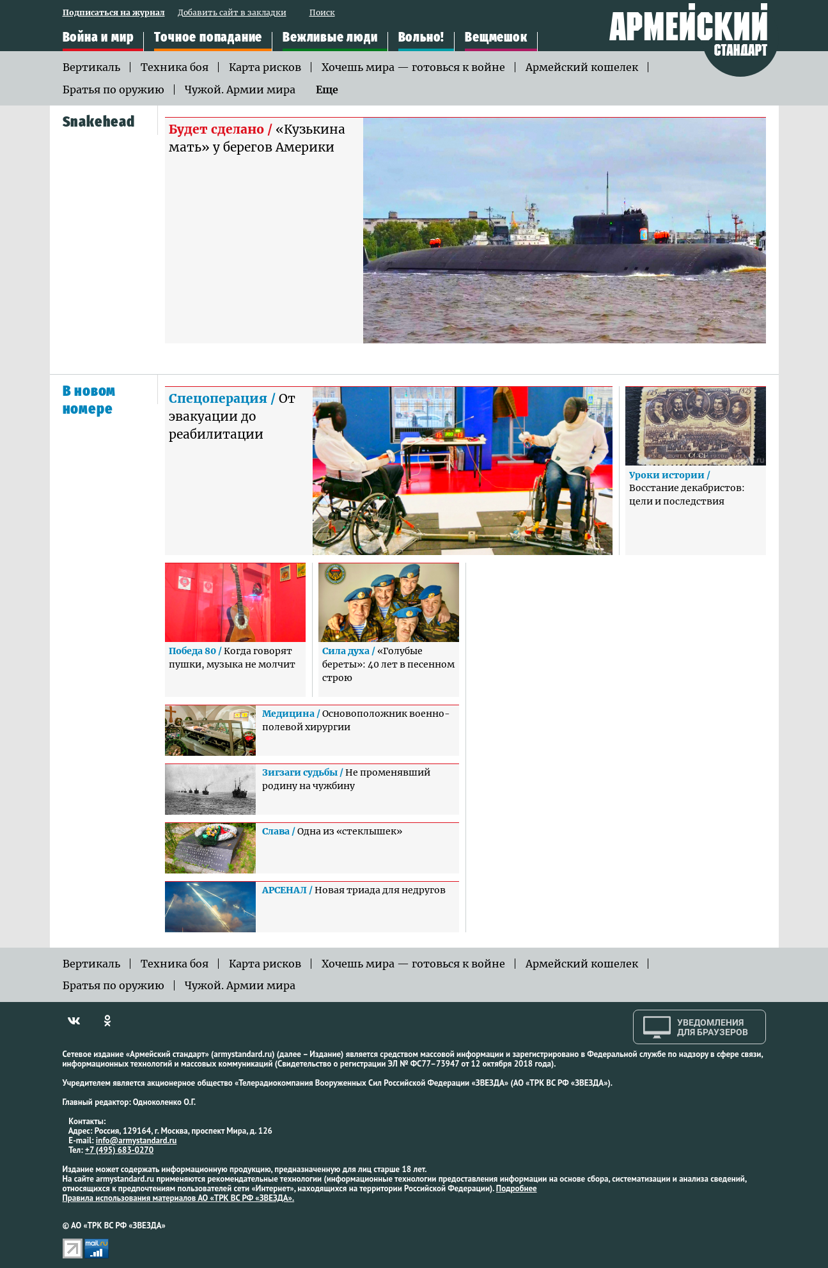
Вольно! (421, 37)
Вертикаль (91, 67)
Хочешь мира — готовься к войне (413, 67)
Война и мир (98, 37)
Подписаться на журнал (114, 13)
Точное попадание (208, 37)
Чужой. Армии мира (240, 89)
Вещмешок (496, 37)
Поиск (322, 13)
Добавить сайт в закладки (232, 13)
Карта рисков (265, 67)
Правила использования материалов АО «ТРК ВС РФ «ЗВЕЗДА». (179, 1198)
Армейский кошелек (582, 67)
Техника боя (174, 67)
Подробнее (516, 1188)
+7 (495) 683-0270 (119, 1150)
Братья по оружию (113, 89)
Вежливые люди (330, 37)
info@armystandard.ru (136, 1140)
